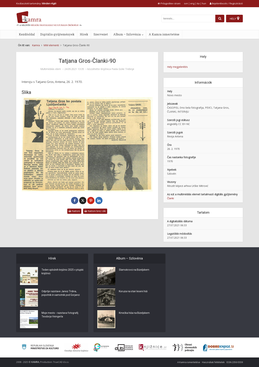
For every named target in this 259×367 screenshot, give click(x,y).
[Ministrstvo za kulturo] (40, 347)
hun (204, 3)
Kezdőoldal (27, 34)
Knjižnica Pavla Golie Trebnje (117, 69)
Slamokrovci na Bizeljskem (134, 269)
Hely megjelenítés (177, 67)
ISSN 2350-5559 (234, 362)
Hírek (84, 34)
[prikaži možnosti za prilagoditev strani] (169, 3)
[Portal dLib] (124, 347)
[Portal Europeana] (101, 347)
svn (186, 3)
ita (198, 3)
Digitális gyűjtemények (57, 34)
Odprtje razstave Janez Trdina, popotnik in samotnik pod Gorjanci (61, 293)
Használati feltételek (213, 362)
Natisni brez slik (95, 211)
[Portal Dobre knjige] (218, 347)
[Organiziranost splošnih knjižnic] (76, 347)
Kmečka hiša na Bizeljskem (134, 312)
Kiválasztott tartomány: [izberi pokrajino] (36, 3)
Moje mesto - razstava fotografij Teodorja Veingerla (60, 314)
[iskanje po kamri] (188, 18)
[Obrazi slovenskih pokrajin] (185, 347)
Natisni (74, 211)
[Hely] (234, 18)
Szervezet (101, 34)
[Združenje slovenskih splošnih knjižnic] (153, 347)
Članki (170, 198)
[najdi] (219, 18)
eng (192, 3)
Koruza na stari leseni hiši (133, 291)
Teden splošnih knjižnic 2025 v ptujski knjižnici (62, 271)
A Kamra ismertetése (164, 34)
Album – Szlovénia (127, 34)
